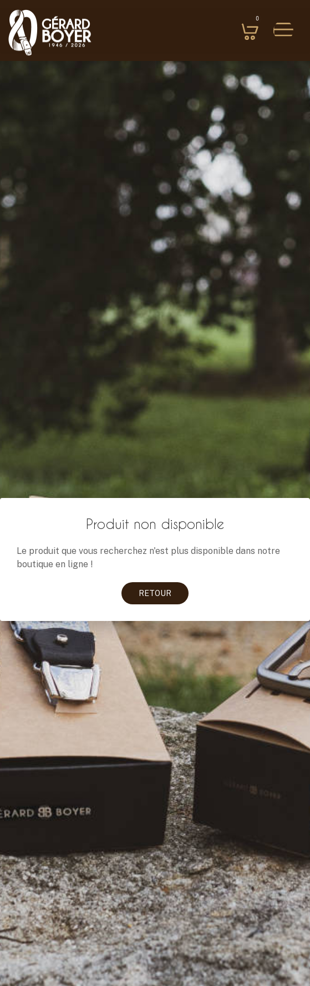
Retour (155, 593)
